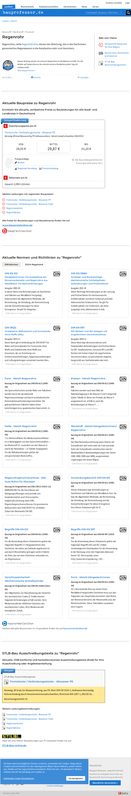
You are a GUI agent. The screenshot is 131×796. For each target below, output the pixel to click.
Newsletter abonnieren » (105, 782)
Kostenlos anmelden (114, 3)
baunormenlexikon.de (75, 628)
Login (127, 3)
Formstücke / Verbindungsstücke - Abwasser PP (28, 199)
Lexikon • (6, 21)
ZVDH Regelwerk (34, 264)
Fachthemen (70, 6)
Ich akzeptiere (76, 778)
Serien (96, 6)
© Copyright (83, 77)
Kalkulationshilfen (48, 6)
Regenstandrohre (14, 208)
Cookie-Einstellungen (54, 786)
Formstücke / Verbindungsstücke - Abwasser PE (30, 132)
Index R (13, 21)
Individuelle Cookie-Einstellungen (19, 778)
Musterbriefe (27, 6)
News (84, 6)
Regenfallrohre (13, 212)
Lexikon (9, 6)
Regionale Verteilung (26, 168)
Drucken (36, 77)
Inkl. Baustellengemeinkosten (89, 159)
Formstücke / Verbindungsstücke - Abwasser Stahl (29, 204)
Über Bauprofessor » (26, 70)
